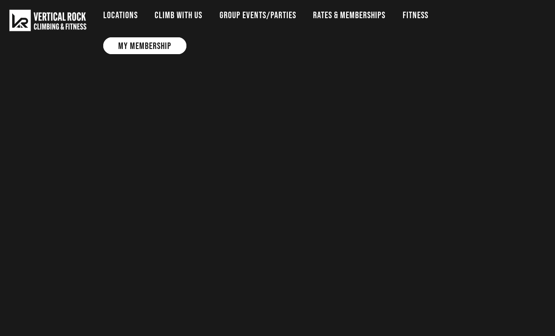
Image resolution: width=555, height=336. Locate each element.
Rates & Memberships (349, 15)
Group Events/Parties (258, 15)
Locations (120, 15)
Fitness (415, 15)
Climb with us (178, 15)
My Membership (144, 46)
